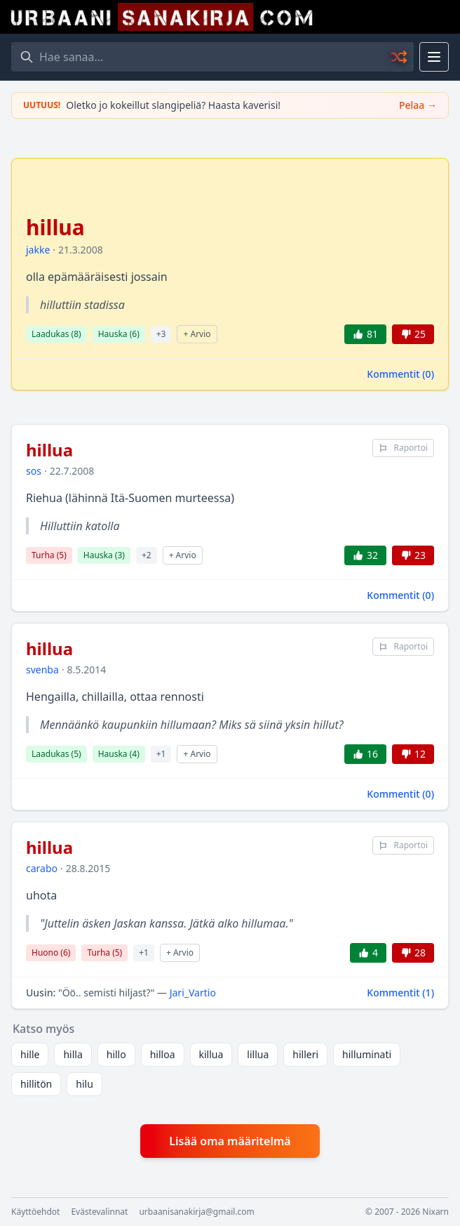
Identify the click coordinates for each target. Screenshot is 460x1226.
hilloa (162, 1054)
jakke (38, 249)
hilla (72, 1054)
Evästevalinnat (99, 1212)
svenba (42, 669)
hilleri (305, 1054)
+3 (161, 334)
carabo (42, 868)
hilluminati (366, 1054)
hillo (116, 1054)
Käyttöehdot (35, 1212)
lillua (258, 1054)
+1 (161, 754)
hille (29, 1054)
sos (33, 470)
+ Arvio (196, 334)
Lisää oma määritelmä (229, 1141)
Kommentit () (400, 374)
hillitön (36, 1083)
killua (211, 1054)
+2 (146, 555)
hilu (84, 1083)
